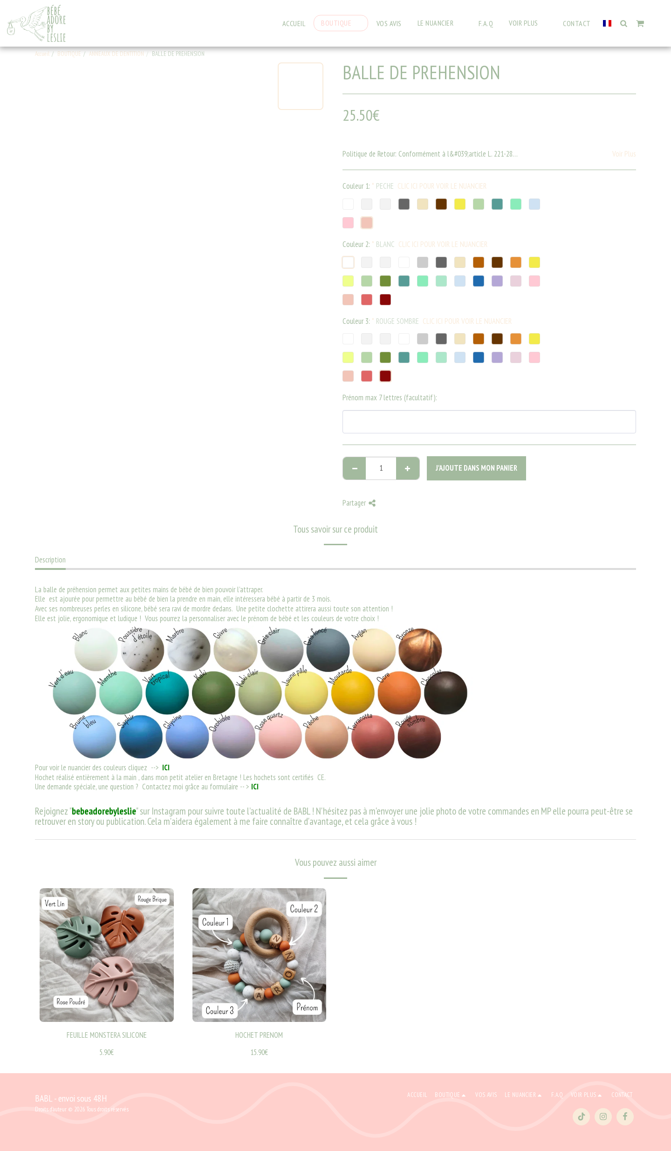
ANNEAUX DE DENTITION (116, 54)
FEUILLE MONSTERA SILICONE (107, 1035)
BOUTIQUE (69, 54)
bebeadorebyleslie (104, 811)
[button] (440, 23)
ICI (165, 767)
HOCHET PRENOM (259, 1035)
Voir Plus (624, 154)
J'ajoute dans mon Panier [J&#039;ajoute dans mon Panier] (476, 468)
